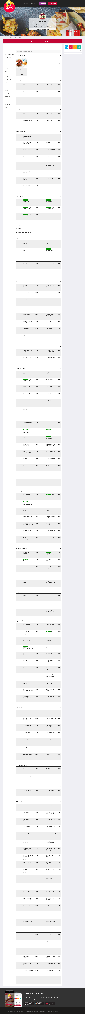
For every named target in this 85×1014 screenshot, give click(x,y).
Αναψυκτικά (7, 104)
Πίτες (6, 82)
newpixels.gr (41, 1011)
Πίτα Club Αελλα (8, 79)
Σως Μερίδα (7, 96)
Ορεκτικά (6, 74)
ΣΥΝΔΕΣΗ (53, 3)
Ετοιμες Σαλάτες (20, 228)
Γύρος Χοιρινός (8, 62)
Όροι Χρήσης (48, 1011)
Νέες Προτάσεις (8, 57)
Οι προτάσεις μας (8, 51)
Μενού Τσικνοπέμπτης (9, 54)
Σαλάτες (7, 65)
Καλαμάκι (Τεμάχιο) (9, 87)
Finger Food (7, 76)
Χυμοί (6, 101)
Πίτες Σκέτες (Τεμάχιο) (9, 99)
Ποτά (6, 107)
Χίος (9, 37)
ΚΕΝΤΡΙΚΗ (25, 3)
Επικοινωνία (55, 1011)
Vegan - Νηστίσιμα (8, 60)
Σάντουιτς (7, 85)
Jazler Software (29, 1011)
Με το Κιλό (7, 71)
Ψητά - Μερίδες (8, 93)
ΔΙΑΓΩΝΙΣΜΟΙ (33, 3)
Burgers (6, 90)
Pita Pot (6, 68)
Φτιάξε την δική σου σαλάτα (23, 232)
